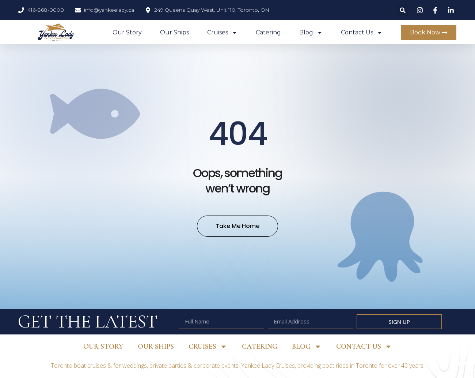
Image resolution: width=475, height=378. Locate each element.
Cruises (222, 32)
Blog (311, 32)
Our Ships (174, 32)
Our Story (127, 32)
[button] (402, 10)
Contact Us (362, 32)
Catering (268, 32)
